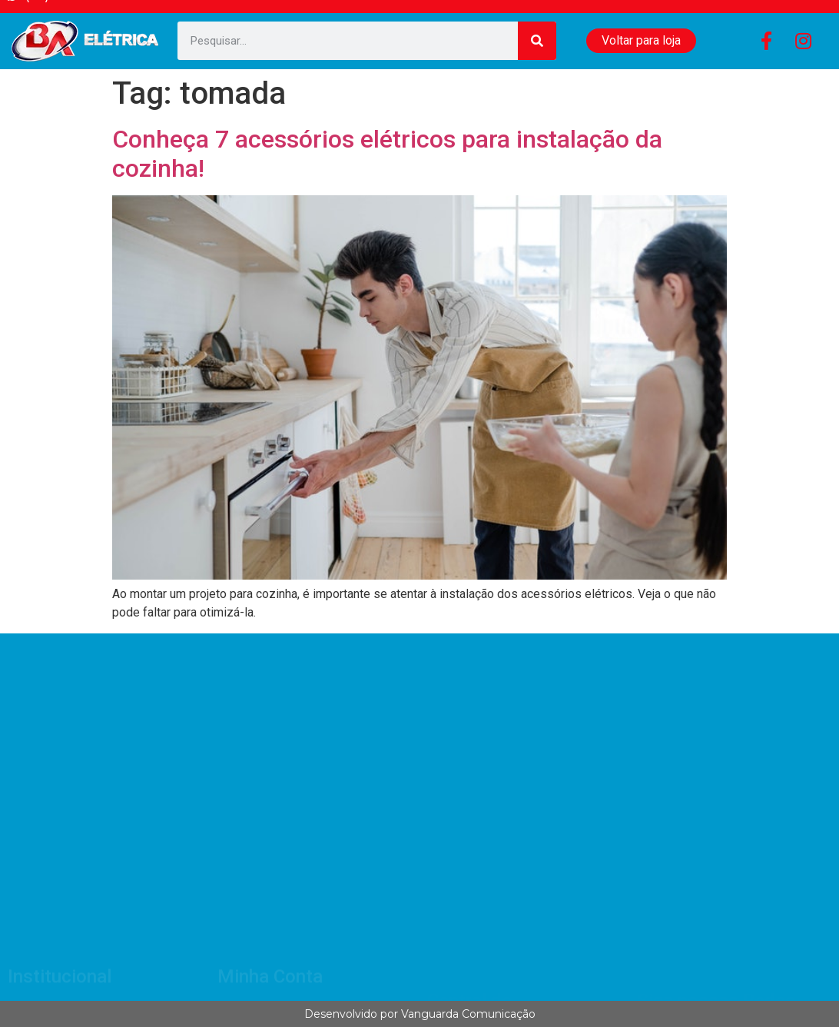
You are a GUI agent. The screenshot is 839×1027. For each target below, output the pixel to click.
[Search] (537, 41)
